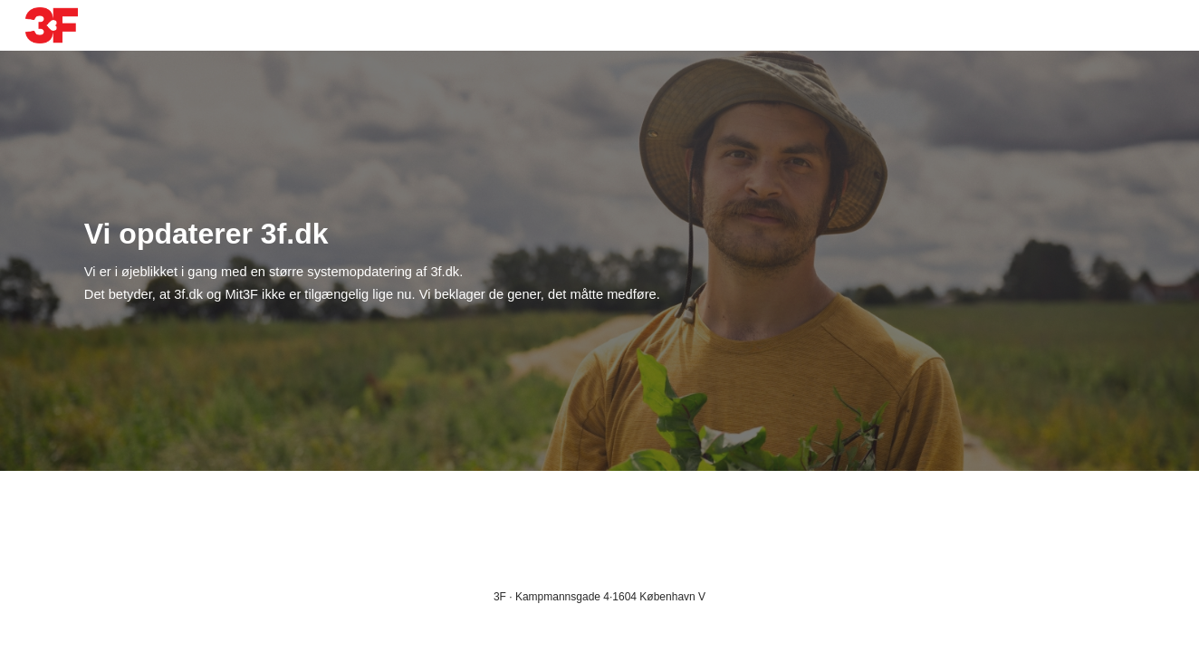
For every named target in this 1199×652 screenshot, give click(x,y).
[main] (465, 260)
